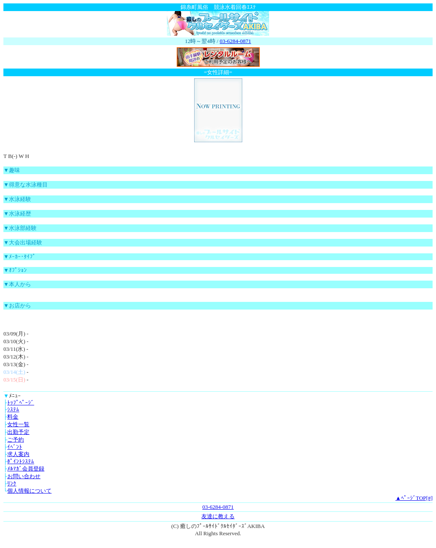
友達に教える (218, 516)
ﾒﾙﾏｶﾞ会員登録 (25, 468)
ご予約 (15, 439)
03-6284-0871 (235, 41)
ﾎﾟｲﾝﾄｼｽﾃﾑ (20, 461)
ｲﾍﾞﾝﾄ (14, 447)
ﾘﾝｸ (11, 483)
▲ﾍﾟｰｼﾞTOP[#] (414, 498)
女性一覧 (18, 424)
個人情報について (29, 491)
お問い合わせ (23, 476)
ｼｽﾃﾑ (13, 409)
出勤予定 (18, 432)
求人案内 (18, 454)
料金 (12, 416)
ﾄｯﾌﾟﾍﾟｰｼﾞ (20, 402)
